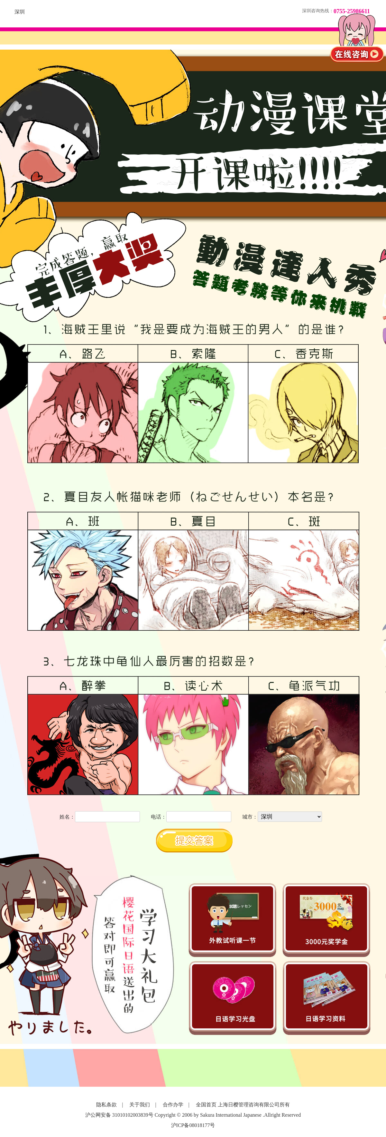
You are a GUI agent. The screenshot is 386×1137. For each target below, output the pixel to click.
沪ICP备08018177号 (193, 1125)
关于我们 (139, 1104)
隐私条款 (106, 1104)
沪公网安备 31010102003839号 (119, 1115)
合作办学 (173, 1104)
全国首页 (206, 1104)
